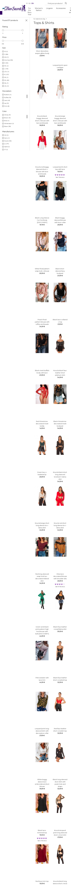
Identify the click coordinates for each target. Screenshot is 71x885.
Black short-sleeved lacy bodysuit (60, 271)
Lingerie (49, 8)
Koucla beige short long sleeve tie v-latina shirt (42, 525)
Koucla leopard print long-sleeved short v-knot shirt (60, 832)
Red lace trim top (42, 881)
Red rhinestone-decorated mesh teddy (42, 423)
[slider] (3, 30)
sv (30, 3)
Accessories (61, 8)
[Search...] (55, 3)
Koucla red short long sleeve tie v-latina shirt (60, 525)
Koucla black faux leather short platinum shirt (60, 373)
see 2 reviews (42, 840)
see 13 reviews (60, 586)
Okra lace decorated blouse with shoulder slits (60, 576)
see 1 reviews (60, 177)
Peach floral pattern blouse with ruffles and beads (42, 322)
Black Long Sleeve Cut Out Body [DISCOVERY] (42, 220)
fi (27, 3)
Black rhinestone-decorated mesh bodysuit (60, 423)
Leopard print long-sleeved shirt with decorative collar (42, 731)
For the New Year (29, 11)
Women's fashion (39, 9)
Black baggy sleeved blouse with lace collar (60, 220)
